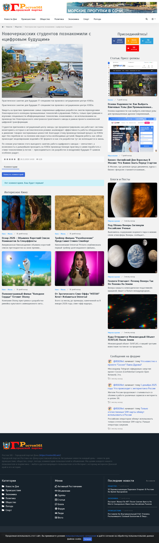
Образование (113, 156)
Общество (112, 486)
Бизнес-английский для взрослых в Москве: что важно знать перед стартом (132, 161)
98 (132, 48)
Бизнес (110, 100)
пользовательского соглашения (81, 539)
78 (146, 41)
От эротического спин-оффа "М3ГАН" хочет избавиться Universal (77, 295)
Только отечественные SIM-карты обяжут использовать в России (128, 411)
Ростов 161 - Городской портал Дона (20, 534)
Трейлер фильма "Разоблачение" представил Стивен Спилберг (74, 240)
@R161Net (118, 361)
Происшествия (114, 511)
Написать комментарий (13, 174)
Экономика (113, 498)
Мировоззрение (114, 221)
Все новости (150, 481)
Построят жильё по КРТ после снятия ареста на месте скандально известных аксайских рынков (130, 503)
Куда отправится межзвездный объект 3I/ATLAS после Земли (131, 338)
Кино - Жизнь (7, 234)
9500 (132, 41)
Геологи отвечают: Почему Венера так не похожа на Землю (130, 283)
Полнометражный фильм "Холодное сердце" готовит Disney (23, 295)
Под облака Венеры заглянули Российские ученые (126, 227)
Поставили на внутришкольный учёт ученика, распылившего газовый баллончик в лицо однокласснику (129, 515)
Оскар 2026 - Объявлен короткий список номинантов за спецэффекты (26, 240)
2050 (118, 41)
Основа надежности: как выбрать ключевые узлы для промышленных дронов (129, 106)
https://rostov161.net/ (50, 455)
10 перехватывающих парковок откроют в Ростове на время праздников (131, 490)
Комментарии (10, 166)
